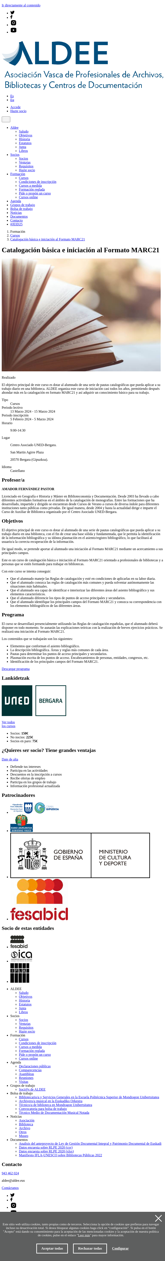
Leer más (84, 1235)
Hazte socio (18, 111)
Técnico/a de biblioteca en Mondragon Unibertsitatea (55, 1105)
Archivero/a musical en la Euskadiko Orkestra (50, 1101)
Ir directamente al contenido (21, 5)
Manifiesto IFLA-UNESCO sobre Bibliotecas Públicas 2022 (60, 1155)
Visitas (23, 1081)
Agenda (15, 201)
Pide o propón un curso (35, 193)
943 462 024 (10, 1173)
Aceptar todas (52, 1248)
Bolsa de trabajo (21, 209)
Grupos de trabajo (22, 205)
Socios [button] (15, 154)
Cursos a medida (30, 185)
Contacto (16, 220)
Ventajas (25, 162)
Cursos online (28, 197)
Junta (22, 147)
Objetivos (25, 135)
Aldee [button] (14, 127)
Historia (24, 139)
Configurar (120, 1248)
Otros (23, 1132)
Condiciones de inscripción (37, 182)
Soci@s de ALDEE (32, 1089)
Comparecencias (30, 1070)
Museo (23, 1136)
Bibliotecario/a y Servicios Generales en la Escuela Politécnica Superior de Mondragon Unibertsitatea (89, 1097)
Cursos (23, 178)
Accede (15, 107)
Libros (23, 151)
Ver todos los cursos (8, 724)
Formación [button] (17, 174)
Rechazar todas (90, 1248)
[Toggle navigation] (6, 119)
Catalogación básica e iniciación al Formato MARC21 (47, 239)
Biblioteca (26, 1124)
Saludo (23, 131)
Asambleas (26, 1074)
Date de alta (10, 759)
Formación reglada (32, 189)
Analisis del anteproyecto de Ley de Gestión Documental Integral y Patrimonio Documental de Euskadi (90, 1143)
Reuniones (26, 1078)
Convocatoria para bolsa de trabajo (43, 1109)
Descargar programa (16, 669)
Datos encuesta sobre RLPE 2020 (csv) (46, 1147)
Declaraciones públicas (35, 1066)
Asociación (26, 1120)
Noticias (16, 212)
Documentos (19, 216)
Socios (23, 158)
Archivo (24, 1128)
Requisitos (26, 166)
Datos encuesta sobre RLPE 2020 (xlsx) (46, 1151)
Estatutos (25, 143)
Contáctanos (10, 1188)
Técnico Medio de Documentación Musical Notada (54, 1112)
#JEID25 (16, 224)
